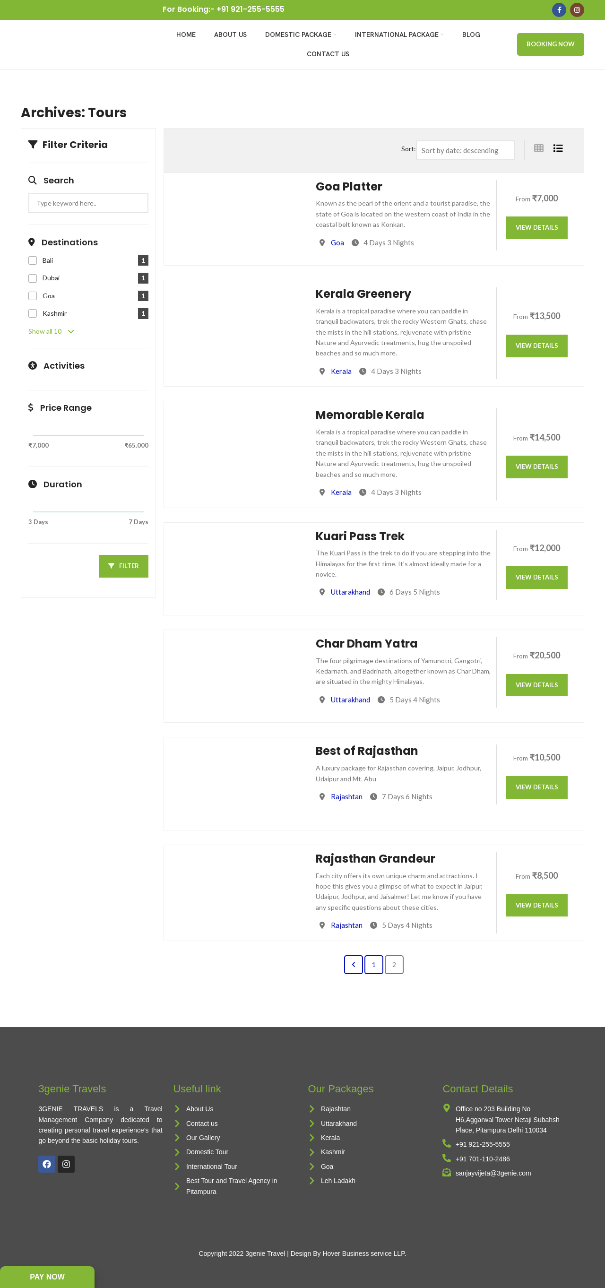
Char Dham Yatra (367, 643)
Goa (337, 242)
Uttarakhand (350, 592)
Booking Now (551, 44)
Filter (123, 566)
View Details (537, 227)
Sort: (408, 149)
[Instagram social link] (577, 10)
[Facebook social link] (559, 10)
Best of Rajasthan (367, 751)
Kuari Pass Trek (360, 536)
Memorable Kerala (370, 415)
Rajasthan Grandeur (375, 858)
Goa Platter (349, 186)
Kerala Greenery (363, 294)
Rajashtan (347, 796)
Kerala (341, 371)
